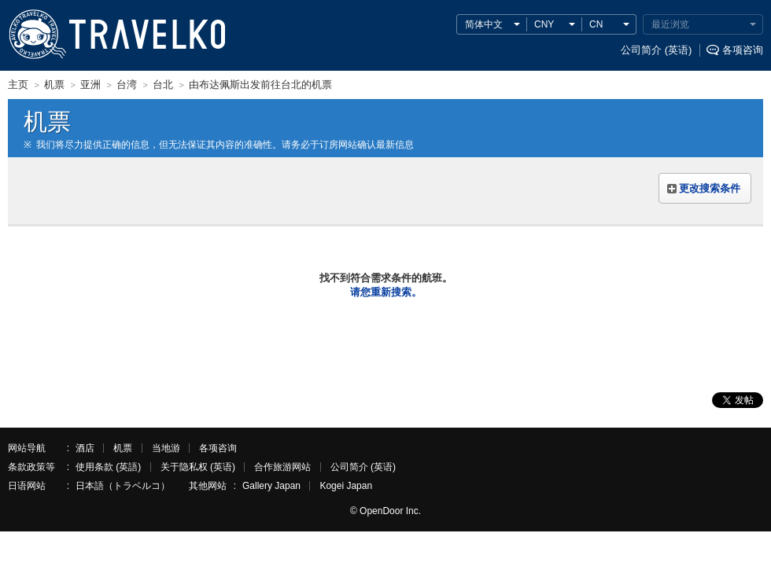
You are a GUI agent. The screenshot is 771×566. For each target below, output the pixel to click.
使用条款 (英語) (108, 466)
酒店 (85, 448)
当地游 (166, 448)
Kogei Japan (345, 485)
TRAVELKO (37, 34)
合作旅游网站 (282, 466)
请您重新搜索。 (386, 292)
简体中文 (484, 24)
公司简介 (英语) (656, 50)
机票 (122, 448)
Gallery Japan (271, 485)
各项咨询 (742, 50)
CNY (544, 24)
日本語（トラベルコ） (123, 485)
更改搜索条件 (709, 188)
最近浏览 (670, 24)
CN (596, 24)
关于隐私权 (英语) (197, 466)
